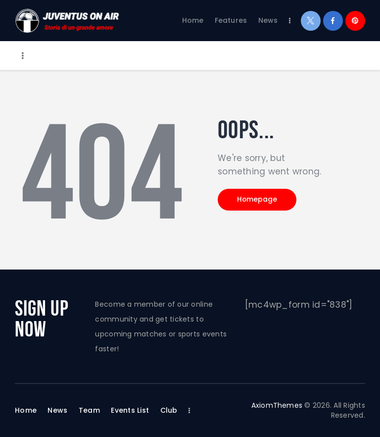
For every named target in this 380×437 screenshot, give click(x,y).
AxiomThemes (276, 405)
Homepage (258, 200)
